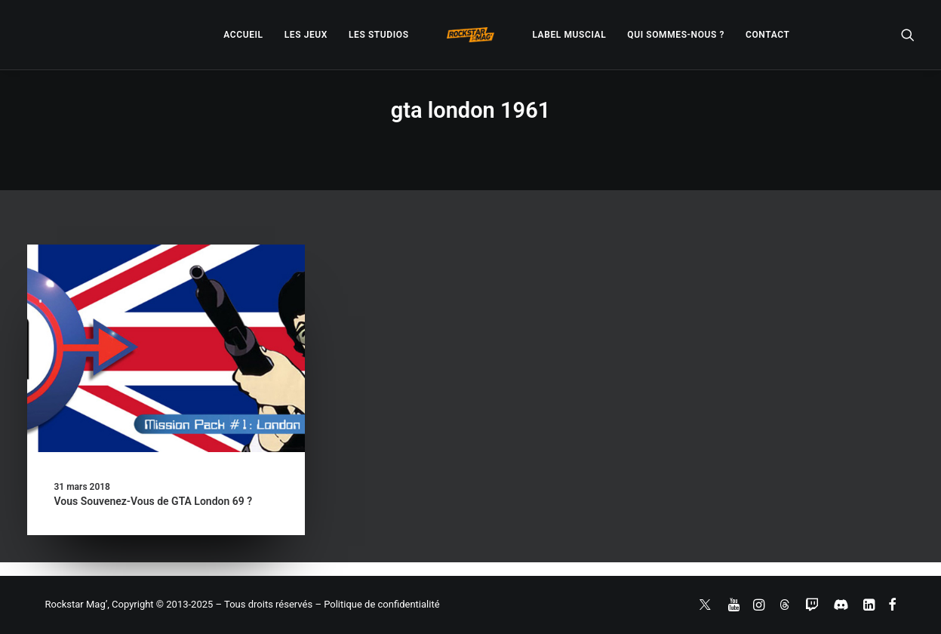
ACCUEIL (243, 34)
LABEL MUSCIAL (569, 34)
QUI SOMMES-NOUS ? (675, 34)
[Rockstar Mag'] (471, 34)
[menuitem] (243, 34)
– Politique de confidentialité (377, 604)
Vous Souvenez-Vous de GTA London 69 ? (153, 501)
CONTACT (767, 34)
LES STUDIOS (379, 34)
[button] (908, 34)
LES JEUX (306, 34)
